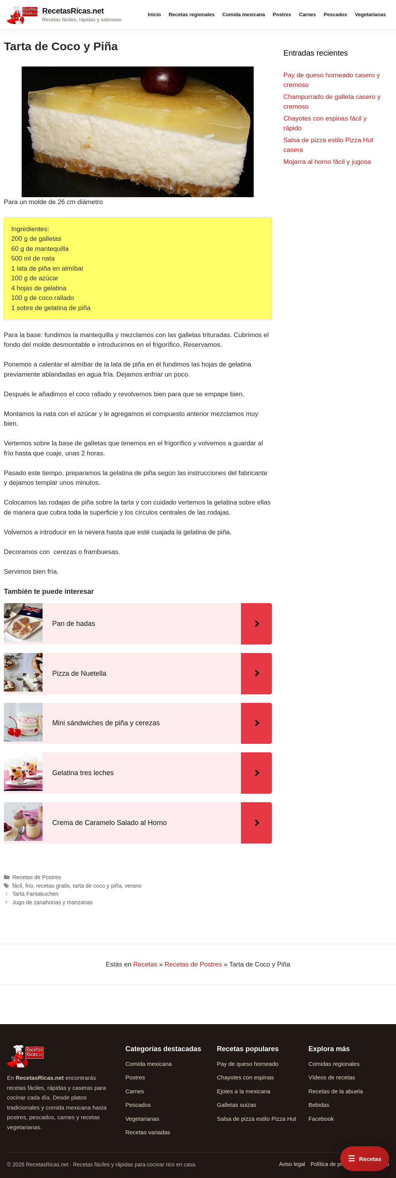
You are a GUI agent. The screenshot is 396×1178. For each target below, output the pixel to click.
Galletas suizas (236, 1104)
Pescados (335, 14)
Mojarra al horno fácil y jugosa (327, 161)
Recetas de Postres (36, 877)
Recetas (145, 964)
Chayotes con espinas (245, 1077)
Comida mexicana (243, 14)
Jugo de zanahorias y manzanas (52, 902)
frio (29, 886)
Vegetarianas (370, 14)
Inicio (154, 14)
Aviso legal (292, 1164)
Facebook (321, 1118)
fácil (17, 886)
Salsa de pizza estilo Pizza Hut (256, 1118)
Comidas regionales (334, 1063)
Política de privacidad (336, 1164)
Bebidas (318, 1104)
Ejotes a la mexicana (243, 1091)
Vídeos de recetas (331, 1077)
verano (133, 886)
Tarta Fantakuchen (35, 894)
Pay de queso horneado (247, 1063)
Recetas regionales (192, 14)
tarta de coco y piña (97, 886)
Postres (282, 14)
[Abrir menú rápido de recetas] (364, 1158)
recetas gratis (53, 886)
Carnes (307, 14)
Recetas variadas (147, 1132)
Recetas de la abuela (335, 1091)
